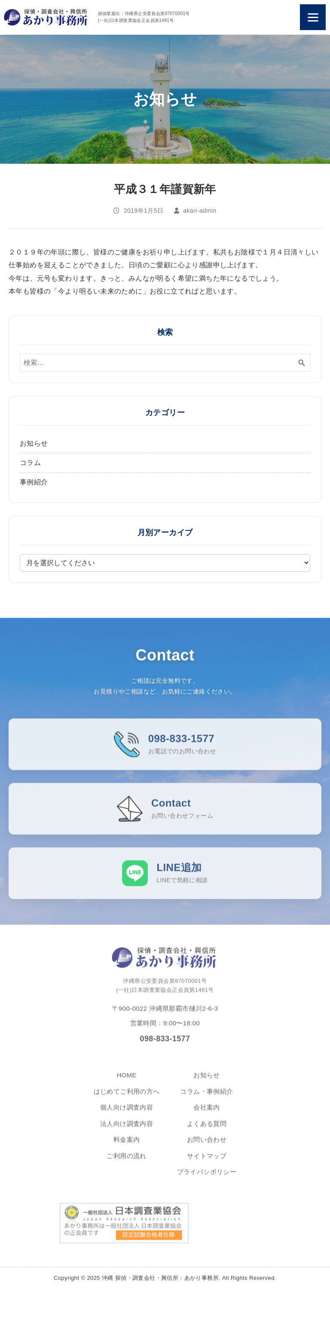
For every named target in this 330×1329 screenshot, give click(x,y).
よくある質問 (206, 1129)
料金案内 (126, 1145)
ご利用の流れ (126, 1161)
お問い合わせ (206, 1145)
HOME (126, 1080)
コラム (30, 462)
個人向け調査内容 (126, 1113)
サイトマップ (206, 1161)
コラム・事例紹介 (206, 1096)
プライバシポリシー (207, 1177)
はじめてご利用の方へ (127, 1096)
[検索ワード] (165, 363)
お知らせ (34, 443)
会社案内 (206, 1113)
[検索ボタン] (301, 363)
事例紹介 (34, 482)
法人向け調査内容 (126, 1129)
